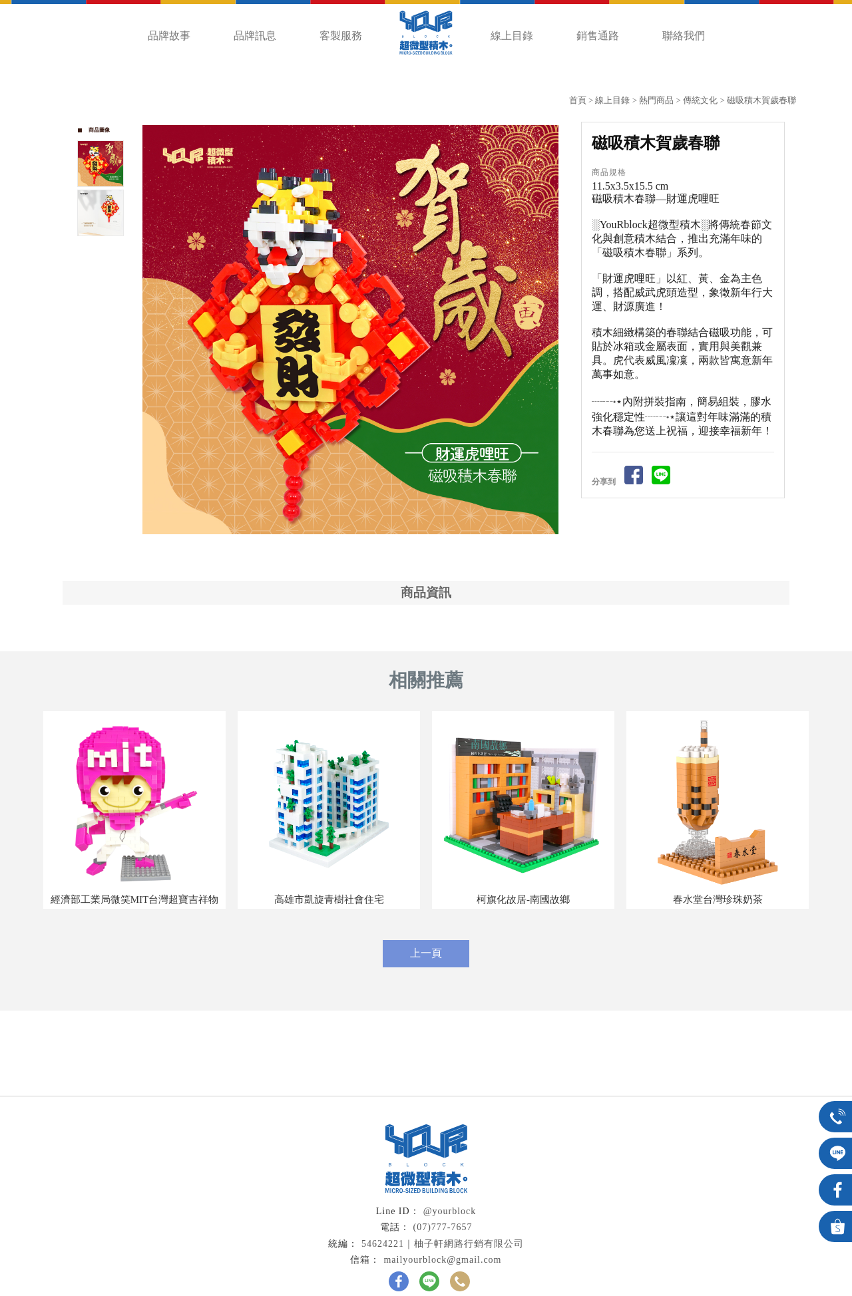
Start (355, 549)
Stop (366, 549)
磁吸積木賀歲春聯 (761, 100)
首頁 (577, 100)
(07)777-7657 (443, 1227)
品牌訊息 (255, 35)
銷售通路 (597, 35)
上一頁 (426, 953)
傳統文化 (700, 100)
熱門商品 (656, 100)
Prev (153, 330)
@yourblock (450, 1211)
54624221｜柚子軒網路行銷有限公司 (442, 1244)
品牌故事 (169, 35)
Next (554, 330)
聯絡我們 (683, 35)
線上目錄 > (617, 100)
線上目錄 (512, 35)
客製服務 (341, 35)
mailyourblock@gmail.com (442, 1260)
